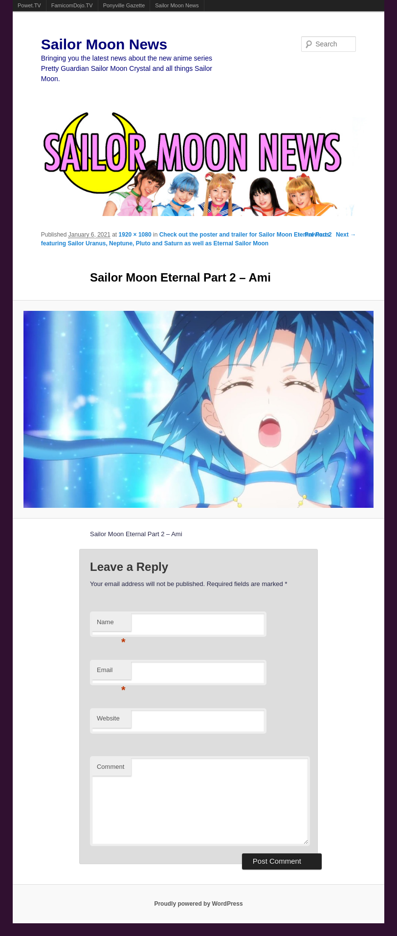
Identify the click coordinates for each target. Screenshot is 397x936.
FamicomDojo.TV (72, 5)
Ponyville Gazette (124, 5)
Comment (110, 766)
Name (111, 624)
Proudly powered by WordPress (198, 903)
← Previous (313, 234)
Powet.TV (29, 5)
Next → (346, 234)
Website (108, 718)
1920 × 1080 (135, 234)
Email (111, 672)
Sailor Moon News (176, 5)
